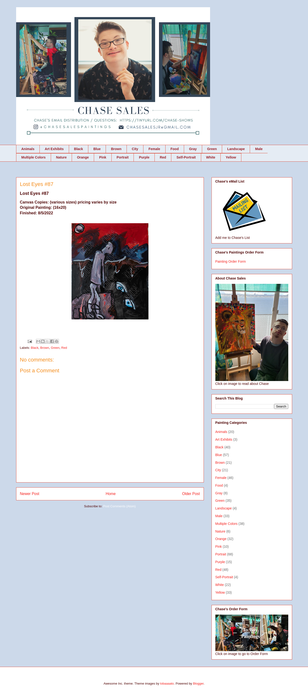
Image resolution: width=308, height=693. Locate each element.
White (210, 157)
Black (78, 149)
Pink (102, 157)
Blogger (198, 683)
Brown (116, 149)
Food (175, 149)
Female (154, 149)
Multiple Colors (33, 157)
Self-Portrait (186, 157)
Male (259, 149)
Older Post (191, 494)
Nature (61, 157)
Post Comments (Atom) (119, 506)
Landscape (236, 149)
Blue (97, 149)
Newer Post (29, 494)
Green (212, 149)
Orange (83, 157)
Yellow (231, 157)
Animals (27, 149)
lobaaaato (167, 683)
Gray (193, 149)
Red (163, 157)
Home (111, 494)
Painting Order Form (230, 261)
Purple (144, 157)
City (135, 149)
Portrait (123, 157)
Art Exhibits (54, 149)
